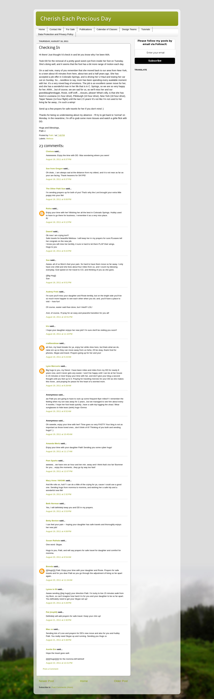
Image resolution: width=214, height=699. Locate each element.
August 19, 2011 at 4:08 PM (58, 531)
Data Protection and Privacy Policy (55, 34)
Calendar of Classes (107, 29)
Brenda (49, 566)
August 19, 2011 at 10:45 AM (59, 434)
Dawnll (49, 231)
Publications (85, 29)
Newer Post (46, 681)
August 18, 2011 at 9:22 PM (58, 251)
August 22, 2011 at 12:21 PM (59, 663)
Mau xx (49, 629)
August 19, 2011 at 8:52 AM (58, 411)
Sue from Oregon (54, 168)
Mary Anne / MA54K (55, 480)
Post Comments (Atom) (62, 687)
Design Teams (129, 29)
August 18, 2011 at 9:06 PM (58, 199)
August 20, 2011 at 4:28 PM (58, 603)
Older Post (121, 681)
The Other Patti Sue (55, 188)
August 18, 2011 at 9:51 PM (58, 282)
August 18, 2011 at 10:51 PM (59, 317)
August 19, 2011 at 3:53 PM (58, 511)
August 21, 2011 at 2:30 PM (58, 620)
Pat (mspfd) (51, 612)
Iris (47, 326)
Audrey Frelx (52, 292)
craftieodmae (52, 343)
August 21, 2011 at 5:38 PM (58, 640)
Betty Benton (52, 521)
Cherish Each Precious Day (75, 18)
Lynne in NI (51, 589)
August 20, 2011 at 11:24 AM (59, 580)
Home (42, 29)
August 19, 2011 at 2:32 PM (58, 494)
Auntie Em (51, 649)
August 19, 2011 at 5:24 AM (58, 357)
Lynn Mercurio (53, 366)
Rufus (49, 208)
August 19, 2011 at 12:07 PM (59, 471)
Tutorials (145, 29)
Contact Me (55, 29)
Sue (48, 260)
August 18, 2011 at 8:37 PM (58, 159)
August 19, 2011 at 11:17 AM (59, 451)
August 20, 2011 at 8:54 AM (58, 557)
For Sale (70, 29)
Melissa (49, 138)
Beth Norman (52, 503)
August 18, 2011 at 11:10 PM (59, 334)
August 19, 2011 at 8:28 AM (58, 385)
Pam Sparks (52, 460)
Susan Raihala (53, 540)
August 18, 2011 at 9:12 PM (58, 222)
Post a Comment (50, 669)
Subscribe (154, 60)
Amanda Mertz (53, 443)
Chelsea (50, 151)
